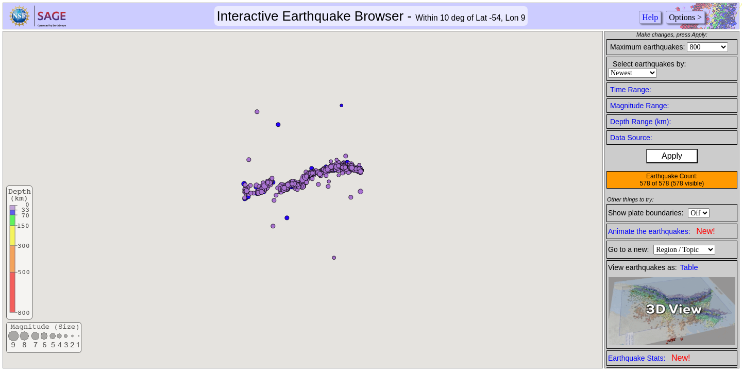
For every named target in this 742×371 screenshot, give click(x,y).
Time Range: (630, 90)
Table (689, 267)
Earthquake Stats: (649, 357)
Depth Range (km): (640, 121)
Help (650, 17)
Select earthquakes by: (649, 64)
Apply (672, 155)
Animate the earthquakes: (661, 231)
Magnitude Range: (639, 106)
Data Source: (631, 137)
